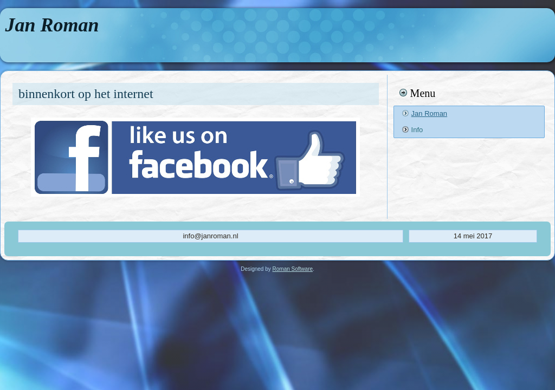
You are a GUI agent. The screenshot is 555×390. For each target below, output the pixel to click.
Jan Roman (52, 25)
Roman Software (293, 269)
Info (417, 130)
